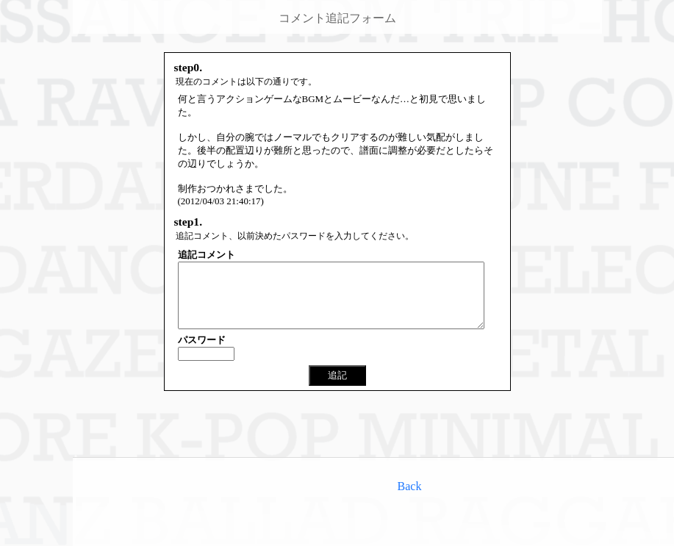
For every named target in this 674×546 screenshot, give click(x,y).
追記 (337, 388)
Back (410, 486)
